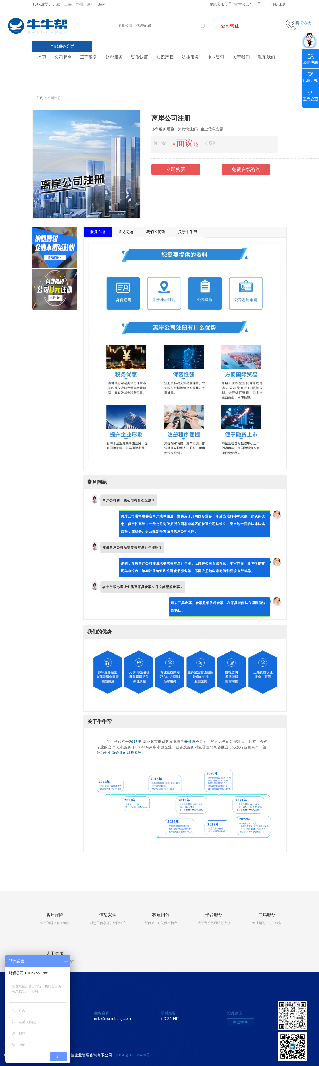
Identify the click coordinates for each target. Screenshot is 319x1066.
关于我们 (241, 57)
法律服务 (190, 57)
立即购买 (175, 169)
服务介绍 (97, 232)
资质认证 (139, 57)
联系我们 (266, 57)
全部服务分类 (62, 46)
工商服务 (88, 57)
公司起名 (63, 57)
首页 (42, 57)
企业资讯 (215, 57)
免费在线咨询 (246, 169)
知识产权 (165, 57)
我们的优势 (155, 232)
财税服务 (114, 57)
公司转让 (230, 25)
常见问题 (125, 232)
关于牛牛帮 (187, 232)
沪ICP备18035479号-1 (134, 1055)
